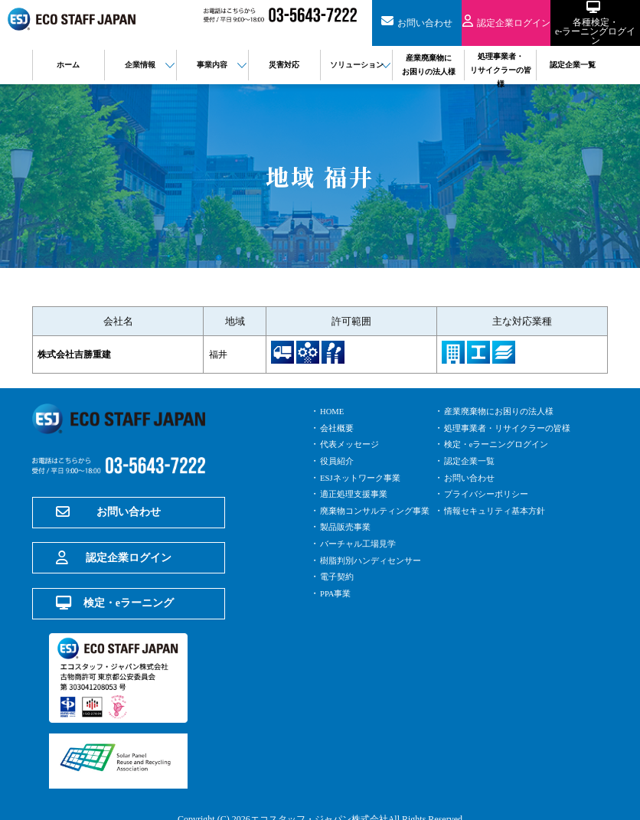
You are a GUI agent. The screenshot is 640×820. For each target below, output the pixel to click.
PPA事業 (337, 593)
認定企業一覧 (471, 461)
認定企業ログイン (113, 541)
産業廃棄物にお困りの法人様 (503, 411)
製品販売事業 (347, 526)
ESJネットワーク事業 (364, 477)
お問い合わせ (108, 509)
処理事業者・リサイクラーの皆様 (513, 428)
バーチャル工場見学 (361, 543)
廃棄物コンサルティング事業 (379, 510)
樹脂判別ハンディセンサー (375, 560)
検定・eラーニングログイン (501, 444)
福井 (227, 354)
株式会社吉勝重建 (77, 354)
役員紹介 (338, 461)
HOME (333, 411)
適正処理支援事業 (356, 493)
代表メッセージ (352, 444)
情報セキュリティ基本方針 (499, 510)
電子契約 (338, 576)
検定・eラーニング (115, 573)
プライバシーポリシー (490, 493)
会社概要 (338, 428)
